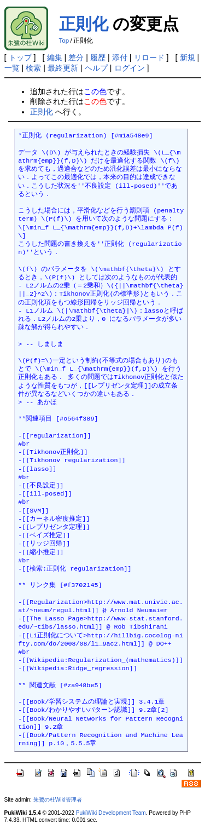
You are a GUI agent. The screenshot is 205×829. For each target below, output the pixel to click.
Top (64, 40)
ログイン (129, 68)
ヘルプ (96, 68)
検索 (33, 68)
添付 (119, 57)
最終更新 (63, 68)
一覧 (12, 68)
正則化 (83, 24)
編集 (54, 57)
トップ (20, 57)
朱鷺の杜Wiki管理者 (57, 800)
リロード (149, 57)
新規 (187, 57)
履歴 (98, 57)
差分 (76, 57)
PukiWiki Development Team (111, 813)
